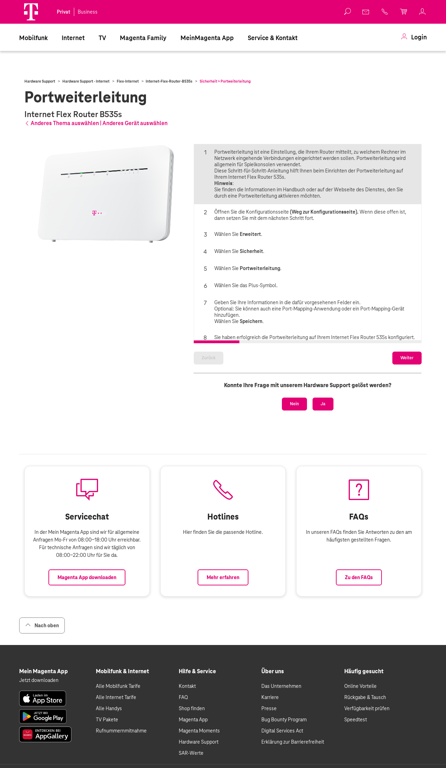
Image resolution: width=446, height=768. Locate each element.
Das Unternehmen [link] (281, 685)
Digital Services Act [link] (282, 730)
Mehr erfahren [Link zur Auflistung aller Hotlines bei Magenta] (223, 576)
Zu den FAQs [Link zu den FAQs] (359, 576)
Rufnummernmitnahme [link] (121, 730)
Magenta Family (143, 38)
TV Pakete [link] (107, 718)
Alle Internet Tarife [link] (116, 696)
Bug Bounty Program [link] (284, 718)
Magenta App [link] (193, 718)
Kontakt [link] (187, 685)
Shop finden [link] (192, 707)
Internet (73, 38)
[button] (31, 12)
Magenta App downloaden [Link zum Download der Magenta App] (86, 576)
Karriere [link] (270, 696)
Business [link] (88, 12)
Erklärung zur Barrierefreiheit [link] (292, 741)
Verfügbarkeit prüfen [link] (367, 707)
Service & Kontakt (273, 38)
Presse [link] (269, 707)
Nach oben (42, 624)
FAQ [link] (183, 696)
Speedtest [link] (355, 718)
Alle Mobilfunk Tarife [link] (118, 685)
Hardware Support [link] (198, 741)
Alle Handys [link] (109, 707)
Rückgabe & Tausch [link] (365, 696)
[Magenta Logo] (31, 12)
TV (102, 38)
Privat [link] (63, 12)
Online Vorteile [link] (360, 685)
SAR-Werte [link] (191, 752)
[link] (366, 12)
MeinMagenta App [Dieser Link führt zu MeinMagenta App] (207, 38)
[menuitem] (33, 37)
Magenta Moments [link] (199, 730)
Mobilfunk (33, 38)
